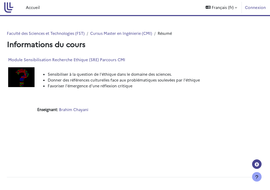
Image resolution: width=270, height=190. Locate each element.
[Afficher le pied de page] (257, 177)
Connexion (255, 7)
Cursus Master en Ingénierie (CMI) (137, 33)
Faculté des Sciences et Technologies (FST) (59, 33)
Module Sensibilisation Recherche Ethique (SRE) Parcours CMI (78, 60)
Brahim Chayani (86, 110)
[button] (221, 7)
